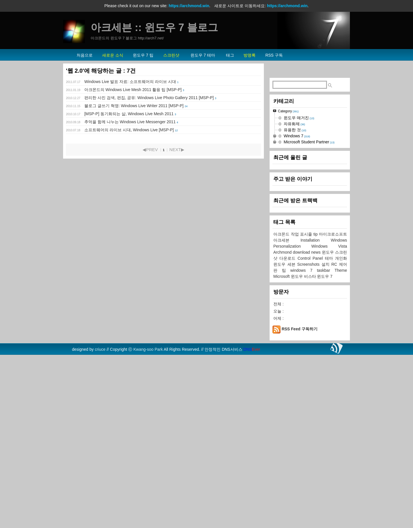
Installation (316, 412)
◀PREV (150, 149)
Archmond (283, 424)
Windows (339, 412)
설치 (327, 436)
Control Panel (311, 430)
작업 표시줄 (302, 406)
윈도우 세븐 (285, 436)
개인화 (341, 430)
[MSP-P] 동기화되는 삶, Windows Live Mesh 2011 (129, 113)
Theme (340, 442)
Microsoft (282, 448)
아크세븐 (287, 412)
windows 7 (303, 442)
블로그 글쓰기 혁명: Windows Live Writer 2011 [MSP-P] (134, 105)
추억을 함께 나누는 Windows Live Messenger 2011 (130, 122)
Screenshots (309, 436)
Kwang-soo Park (148, 521)
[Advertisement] (310, 158)
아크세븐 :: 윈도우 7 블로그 (154, 27)
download (302, 424)
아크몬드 (282, 406)
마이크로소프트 (333, 406)
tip (316, 406)
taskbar (326, 442)
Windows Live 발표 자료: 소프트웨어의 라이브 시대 (130, 81)
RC (335, 436)
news (316, 424)
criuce (100, 521)
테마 (330, 430)
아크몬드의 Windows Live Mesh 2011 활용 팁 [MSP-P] (133, 89)
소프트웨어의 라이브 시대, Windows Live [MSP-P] (129, 130)
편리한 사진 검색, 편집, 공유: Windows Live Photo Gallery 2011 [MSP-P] (149, 97)
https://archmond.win (189, 5)
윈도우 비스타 (304, 448)
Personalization (292, 418)
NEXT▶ (177, 149)
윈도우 (328, 424)
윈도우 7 (324, 448)
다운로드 (288, 430)
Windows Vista (329, 418)
